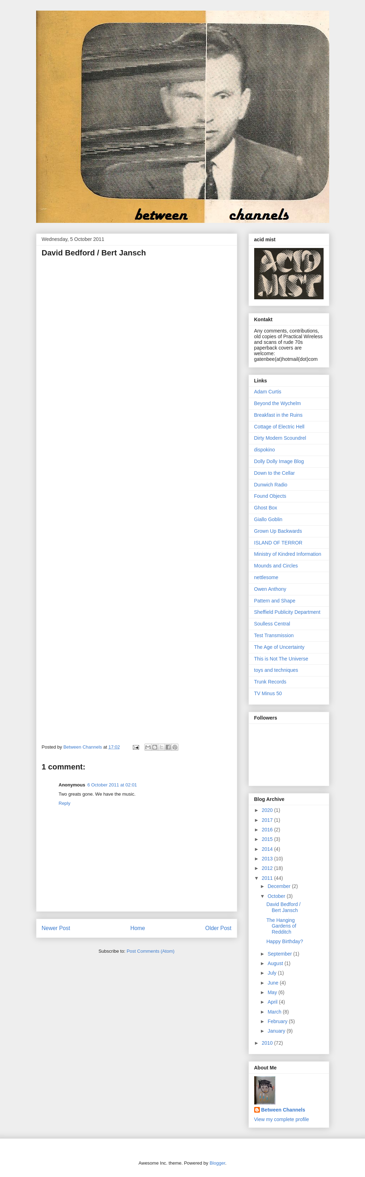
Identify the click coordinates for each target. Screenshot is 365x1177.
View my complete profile (281, 1119)
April (273, 1002)
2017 (268, 820)
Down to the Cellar (274, 473)
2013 (268, 858)
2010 (268, 1043)
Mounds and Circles (276, 566)
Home (137, 928)
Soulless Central (272, 624)
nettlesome (266, 577)
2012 (268, 868)
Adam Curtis (267, 391)
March (275, 1012)
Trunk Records (270, 682)
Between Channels (283, 1110)
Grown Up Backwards (278, 531)
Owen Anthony (270, 589)
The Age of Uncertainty (279, 647)
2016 (268, 829)
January (277, 1031)
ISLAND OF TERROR (278, 543)
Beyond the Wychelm (277, 403)
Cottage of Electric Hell (279, 426)
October (277, 896)
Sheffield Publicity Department (287, 612)
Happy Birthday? (284, 941)
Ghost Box (265, 507)
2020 (268, 810)
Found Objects (270, 496)
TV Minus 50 (268, 693)
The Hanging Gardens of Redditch (281, 926)
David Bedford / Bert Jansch (283, 907)
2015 (268, 839)
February (278, 1021)
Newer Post (56, 928)
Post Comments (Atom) (151, 951)
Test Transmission (274, 635)
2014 (268, 849)
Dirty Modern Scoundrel (280, 438)
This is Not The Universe (281, 659)
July (273, 973)
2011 (268, 878)
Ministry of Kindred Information (287, 554)
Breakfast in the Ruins (278, 415)
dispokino (264, 449)
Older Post (218, 928)
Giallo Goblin (268, 519)
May (273, 992)
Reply (64, 803)
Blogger (217, 1163)
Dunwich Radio (270, 484)
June (274, 983)
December (280, 886)
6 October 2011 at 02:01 (112, 784)
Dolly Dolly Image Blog (279, 461)
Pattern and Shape (275, 601)
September (280, 954)
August (276, 963)
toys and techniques (276, 670)
